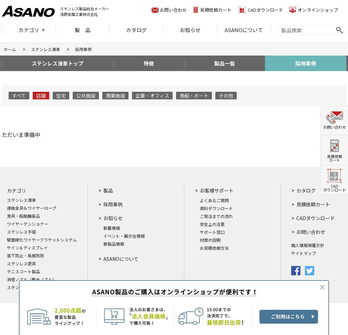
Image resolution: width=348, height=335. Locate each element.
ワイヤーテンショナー (27, 224)
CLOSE (322, 287)
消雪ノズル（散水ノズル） (32, 279)
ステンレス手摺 (21, 232)
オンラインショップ (318, 10)
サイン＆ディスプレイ (27, 248)
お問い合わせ (173, 10)
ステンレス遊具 (21, 264)
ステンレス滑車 (45, 49)
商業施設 (115, 95)
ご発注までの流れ (216, 216)
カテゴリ (29, 29)
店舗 (41, 95)
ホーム (9, 49)
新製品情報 (113, 244)
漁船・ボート (194, 95)
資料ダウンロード (216, 208)
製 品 (82, 29)
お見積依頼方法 (214, 248)
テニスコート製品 (23, 271)
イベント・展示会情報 (124, 236)
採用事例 (305, 63)
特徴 (149, 63)
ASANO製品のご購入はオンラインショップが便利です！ (174, 307)
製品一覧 (224, 63)
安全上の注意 (212, 224)
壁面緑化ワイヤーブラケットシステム (42, 240)
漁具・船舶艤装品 (23, 216)
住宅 (61, 95)
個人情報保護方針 (307, 245)
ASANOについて (244, 29)
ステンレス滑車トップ (57, 63)
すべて (19, 95)
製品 (108, 190)
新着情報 (111, 228)
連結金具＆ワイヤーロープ (31, 208)
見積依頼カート (216, 10)
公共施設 (85, 95)
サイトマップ (303, 253)
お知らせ (190, 29)
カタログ (136, 29)
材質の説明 (210, 240)
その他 (226, 95)
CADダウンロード (265, 10)
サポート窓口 (212, 232)
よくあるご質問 (214, 200)
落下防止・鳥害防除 (25, 256)
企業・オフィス (152, 95)
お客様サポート (217, 190)
